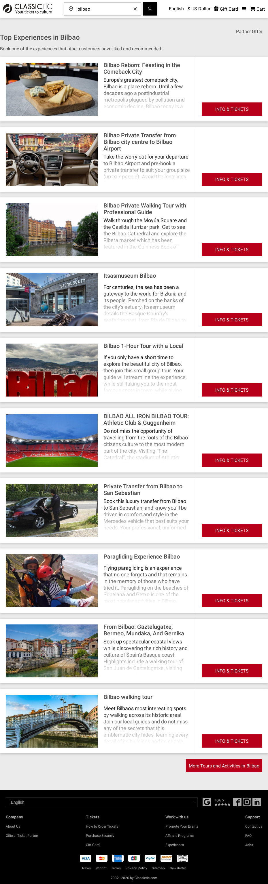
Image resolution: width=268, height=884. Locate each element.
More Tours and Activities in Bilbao (224, 766)
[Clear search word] (135, 9)
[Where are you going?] (107, 7)
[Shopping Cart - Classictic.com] (257, 9)
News (86, 868)
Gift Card (93, 845)
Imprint (101, 868)
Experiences (174, 845)
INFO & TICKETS (232, 109)
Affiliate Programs (179, 836)
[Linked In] (256, 804)
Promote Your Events (181, 826)
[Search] (150, 9)
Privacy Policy (136, 868)
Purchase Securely (100, 836)
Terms (116, 868)
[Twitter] (247, 804)
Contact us (253, 826)
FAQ (248, 836)
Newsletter (177, 868)
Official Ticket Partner (22, 836)
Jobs (249, 845)
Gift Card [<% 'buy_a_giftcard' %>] (226, 9)
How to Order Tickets (102, 826)
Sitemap (158, 868)
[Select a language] (102, 802)
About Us (13, 826)
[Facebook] (207, 801)
